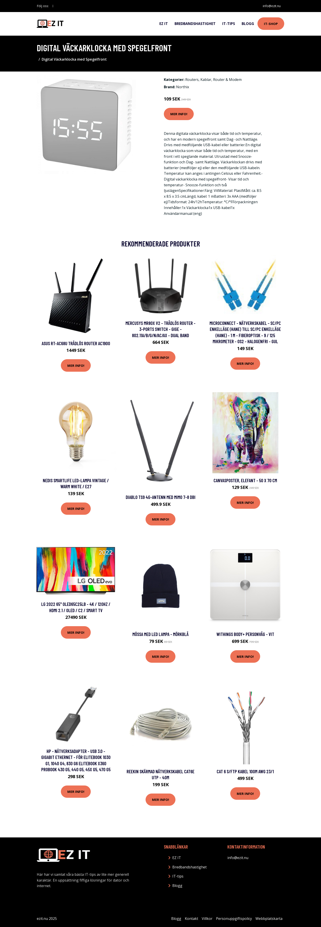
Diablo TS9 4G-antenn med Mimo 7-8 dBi (160, 497)
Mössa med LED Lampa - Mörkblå (160, 634)
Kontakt (191, 918)
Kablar (205, 79)
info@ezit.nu (272, 6)
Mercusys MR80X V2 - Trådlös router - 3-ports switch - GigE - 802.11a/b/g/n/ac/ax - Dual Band (160, 329)
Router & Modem (227, 79)
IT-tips (228, 23)
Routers (192, 79)
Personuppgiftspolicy (234, 918)
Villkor (207, 918)
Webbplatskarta (268, 918)
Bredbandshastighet (195, 23)
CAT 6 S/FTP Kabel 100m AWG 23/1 (245, 771)
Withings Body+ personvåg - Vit (245, 634)
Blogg (248, 23)
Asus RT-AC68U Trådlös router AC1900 (76, 343)
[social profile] (53, 6)
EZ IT (163, 23)
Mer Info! (178, 114)
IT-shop (271, 23)
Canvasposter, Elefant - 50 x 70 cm (245, 480)
